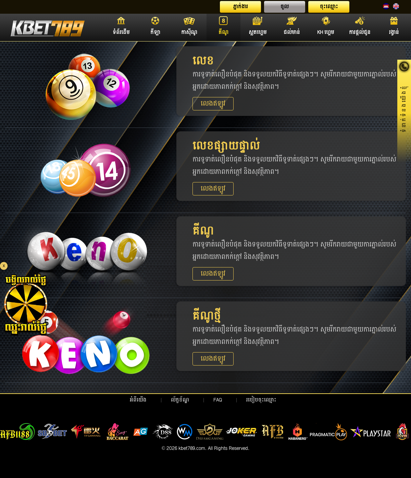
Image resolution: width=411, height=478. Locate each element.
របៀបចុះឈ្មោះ (261, 400)
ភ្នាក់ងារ (240, 6)
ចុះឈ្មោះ (329, 6)
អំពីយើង (138, 400)
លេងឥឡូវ (213, 103)
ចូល (285, 6)
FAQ (217, 400)
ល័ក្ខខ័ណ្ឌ (180, 400)
